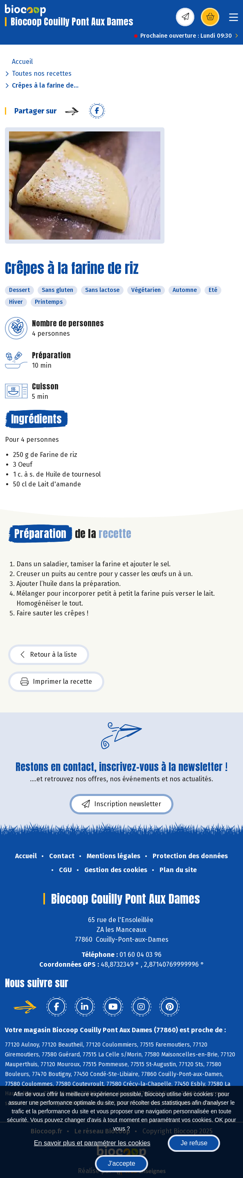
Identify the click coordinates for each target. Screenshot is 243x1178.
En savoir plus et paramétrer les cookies (92, 1143)
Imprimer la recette (56, 682)
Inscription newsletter (121, 804)
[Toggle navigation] (233, 20)
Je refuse (193, 1143)
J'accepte (121, 1163)
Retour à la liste (48, 655)
